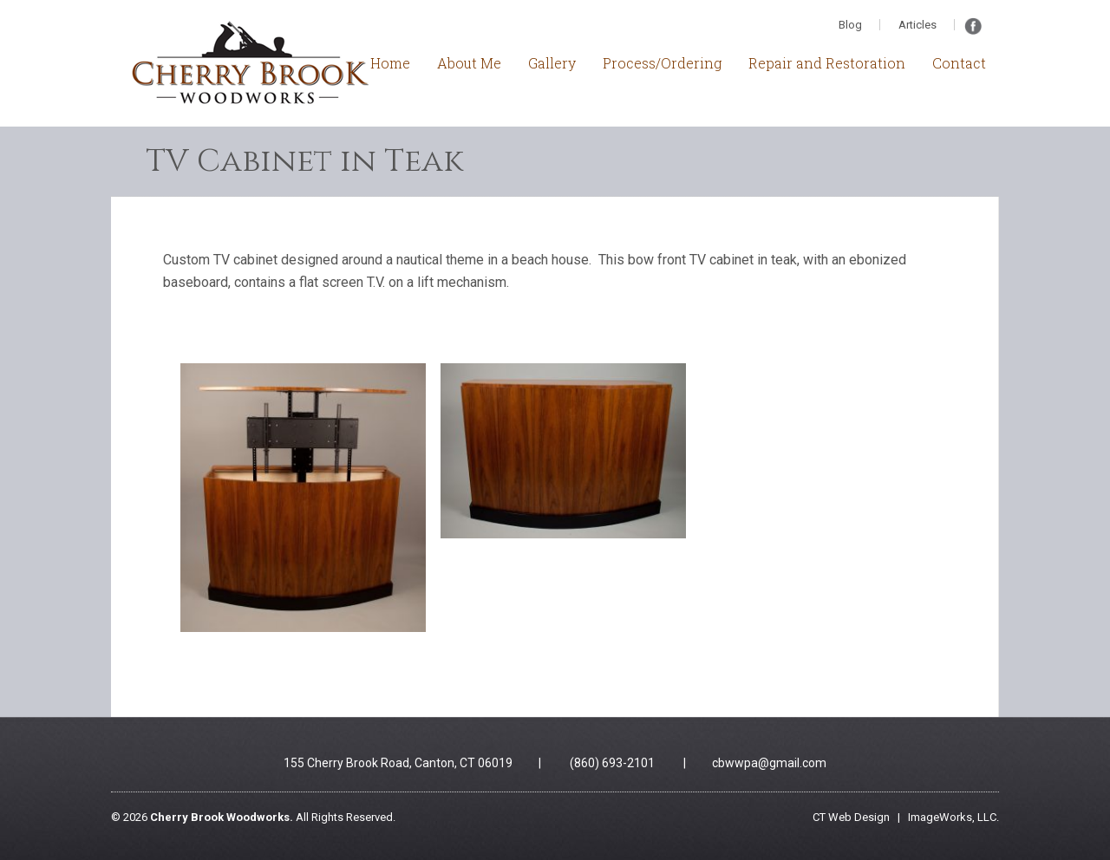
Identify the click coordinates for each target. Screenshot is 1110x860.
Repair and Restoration (826, 63)
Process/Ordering (662, 63)
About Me (469, 63)
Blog (850, 24)
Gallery (552, 63)
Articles (917, 24)
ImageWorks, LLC (952, 817)
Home (390, 63)
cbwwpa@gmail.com (769, 763)
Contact (959, 63)
